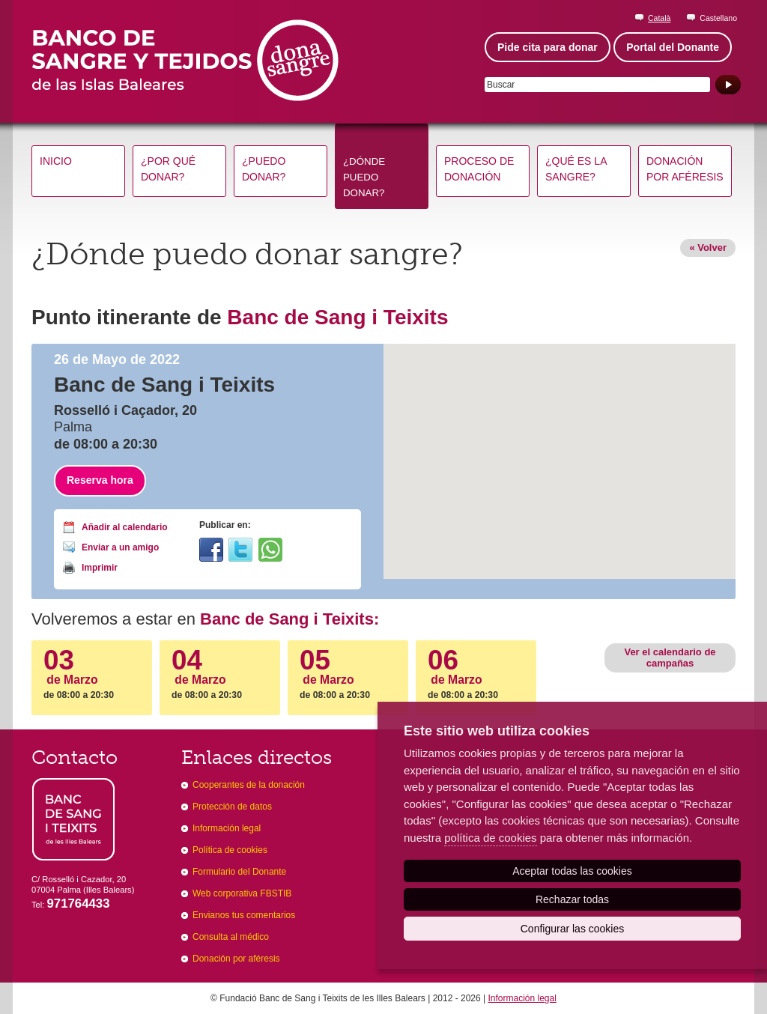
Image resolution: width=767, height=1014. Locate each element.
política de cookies (490, 837)
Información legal (226, 828)
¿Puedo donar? (263, 169)
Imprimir (100, 567)
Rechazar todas (572, 899)
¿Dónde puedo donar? (364, 177)
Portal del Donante (672, 47)
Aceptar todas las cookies (572, 871)
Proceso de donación (479, 169)
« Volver (708, 247)
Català (659, 17)
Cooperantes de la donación (248, 785)
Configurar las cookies (573, 929)
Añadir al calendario (125, 527)
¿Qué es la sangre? (576, 169)
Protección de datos (232, 806)
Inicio (56, 161)
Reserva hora (100, 480)
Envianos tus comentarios (243, 915)
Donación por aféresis (685, 169)
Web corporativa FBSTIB (241, 893)
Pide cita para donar (547, 47)
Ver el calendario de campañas (669, 657)
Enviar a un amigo (120, 547)
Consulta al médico (230, 937)
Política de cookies (229, 850)
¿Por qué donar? (168, 169)
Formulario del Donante (239, 871)
